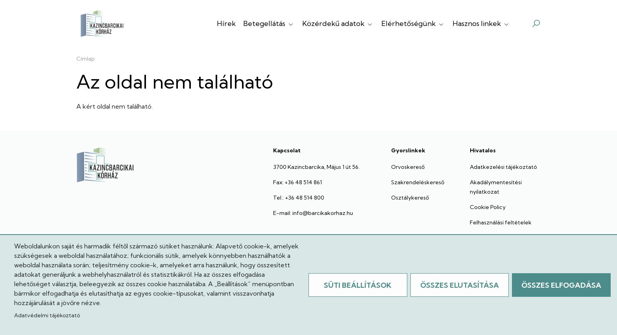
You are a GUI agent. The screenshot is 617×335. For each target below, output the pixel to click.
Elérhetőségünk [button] (413, 23)
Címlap (85, 58)
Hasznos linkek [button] (481, 23)
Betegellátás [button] (269, 23)
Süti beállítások (358, 285)
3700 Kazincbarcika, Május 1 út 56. (316, 166)
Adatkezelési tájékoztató (503, 166)
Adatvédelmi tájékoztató (47, 315)
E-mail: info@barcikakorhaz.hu (313, 213)
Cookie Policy (488, 207)
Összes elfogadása (561, 285)
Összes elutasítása (459, 285)
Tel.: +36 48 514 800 (298, 197)
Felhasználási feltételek (501, 222)
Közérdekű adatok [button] (338, 23)
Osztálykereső (410, 197)
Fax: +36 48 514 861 (297, 182)
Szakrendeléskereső (417, 182)
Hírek (226, 23)
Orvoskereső (408, 166)
